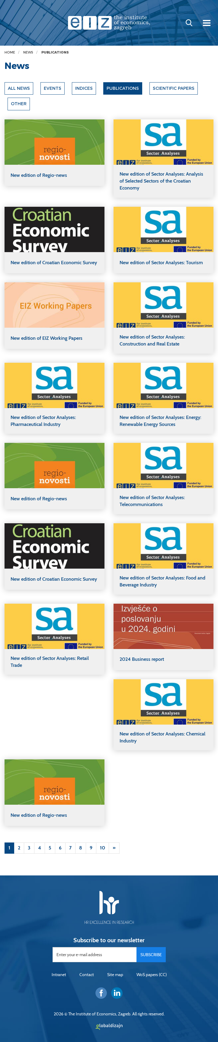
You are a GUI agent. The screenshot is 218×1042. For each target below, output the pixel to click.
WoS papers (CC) (151, 975)
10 (102, 848)
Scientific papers (174, 88)
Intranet (59, 975)
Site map (115, 975)
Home (10, 52)
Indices (84, 88)
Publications (55, 52)
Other (19, 104)
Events (53, 88)
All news (19, 88)
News (28, 52)
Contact (86, 975)
